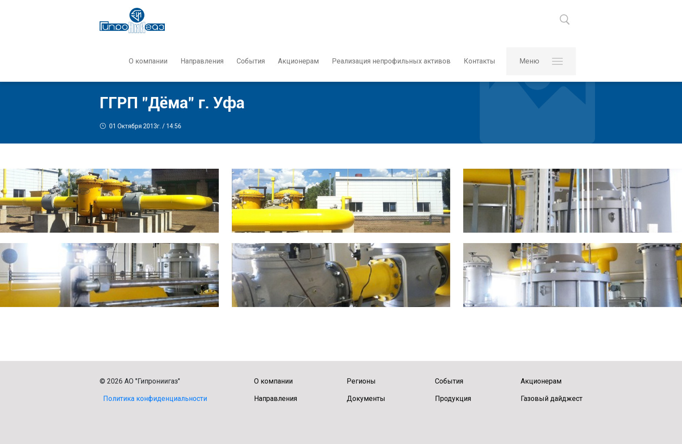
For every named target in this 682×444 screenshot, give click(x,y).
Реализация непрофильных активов (391, 61)
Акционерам (298, 61)
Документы (366, 398)
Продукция (453, 398)
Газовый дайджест (551, 398)
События (251, 61)
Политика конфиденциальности (155, 398)
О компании (148, 61)
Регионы (361, 381)
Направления (202, 61)
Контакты (479, 61)
